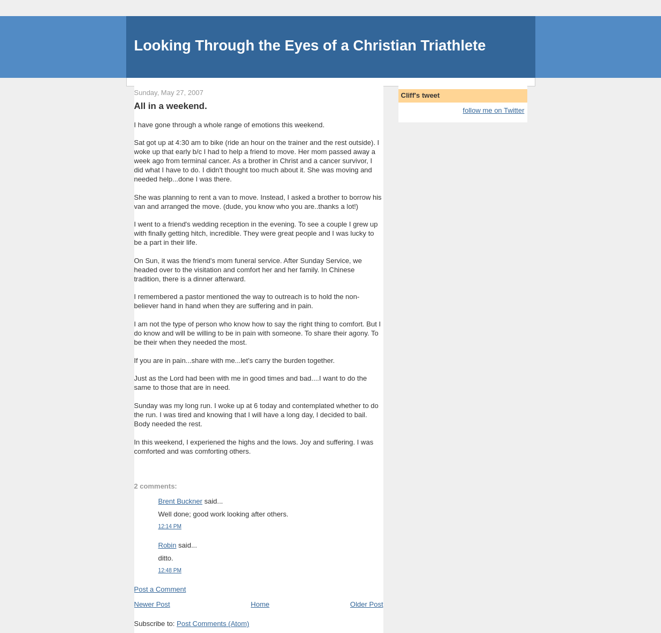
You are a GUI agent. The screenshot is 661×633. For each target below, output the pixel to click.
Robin (167, 545)
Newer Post (152, 604)
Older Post (366, 604)
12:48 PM (169, 570)
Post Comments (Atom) (213, 624)
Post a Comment (160, 589)
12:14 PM (169, 526)
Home (260, 604)
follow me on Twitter (494, 110)
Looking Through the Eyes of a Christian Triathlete (310, 45)
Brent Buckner (180, 501)
